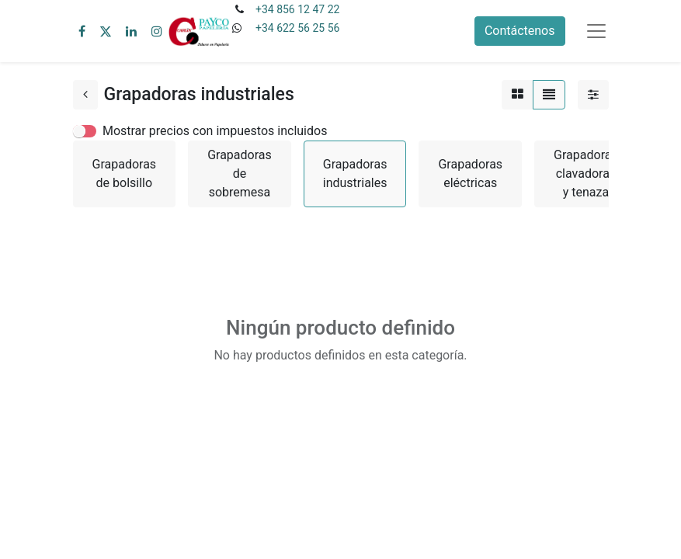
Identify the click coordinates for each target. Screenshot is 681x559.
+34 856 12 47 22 (297, 9)
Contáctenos (520, 30)
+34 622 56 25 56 (297, 28)
